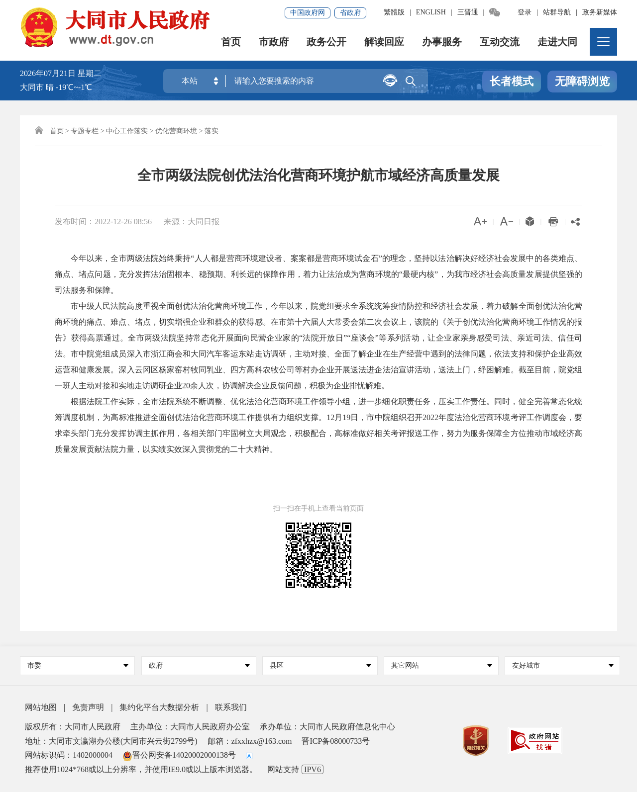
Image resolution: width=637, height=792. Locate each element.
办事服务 (442, 42)
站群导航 (557, 12)
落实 (211, 131)
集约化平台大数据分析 (159, 707)
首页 (231, 42)
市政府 (274, 42)
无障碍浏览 (582, 81)
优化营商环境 (176, 131)
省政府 (350, 12)
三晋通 (467, 12)
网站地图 (41, 707)
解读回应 (384, 42)
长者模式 (511, 81)
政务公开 (326, 42)
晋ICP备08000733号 (336, 741)
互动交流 (500, 42)
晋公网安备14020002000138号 (179, 755)
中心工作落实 (127, 131)
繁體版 (394, 12)
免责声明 (88, 707)
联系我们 (231, 707)
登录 (524, 12)
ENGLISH (431, 12)
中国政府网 (307, 12)
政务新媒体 (599, 12)
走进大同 (557, 42)
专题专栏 (85, 131)
